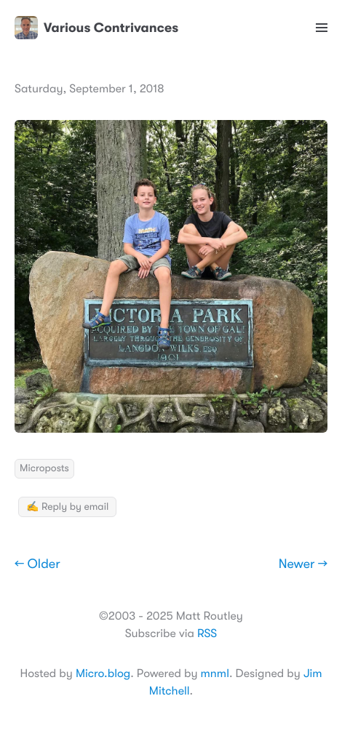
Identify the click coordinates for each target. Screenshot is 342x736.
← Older (37, 564)
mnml (215, 673)
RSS (207, 633)
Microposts (44, 468)
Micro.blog (103, 673)
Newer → (303, 564)
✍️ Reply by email (67, 507)
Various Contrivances (96, 27)
